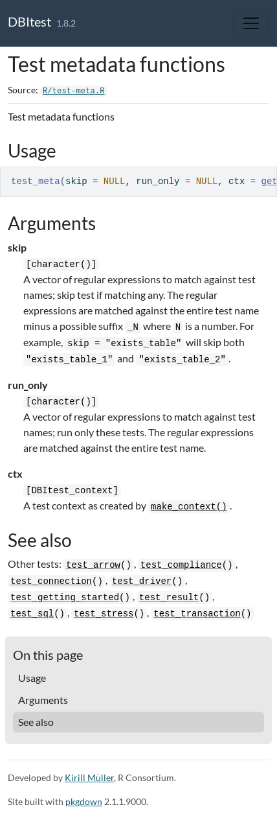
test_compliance (181, 565)
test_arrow (93, 565)
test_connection (51, 581)
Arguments (43, 700)
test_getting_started (64, 597)
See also (36, 722)
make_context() (189, 507)
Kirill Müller (89, 777)
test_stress (103, 614)
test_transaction (196, 614)
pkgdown (83, 801)
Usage (32, 677)
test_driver (142, 581)
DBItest (29, 21)
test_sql (32, 614)
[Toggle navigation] (251, 23)
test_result (169, 597)
